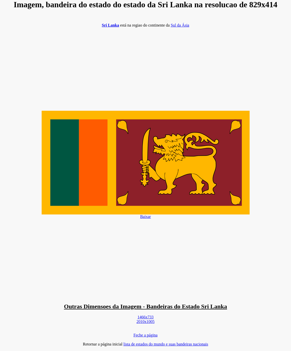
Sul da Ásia (180, 25)
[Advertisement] (145, 67)
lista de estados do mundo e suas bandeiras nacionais (165, 344)
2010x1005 (145, 321)
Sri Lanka (110, 25)
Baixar (145, 216)
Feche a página (145, 335)
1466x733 (145, 317)
